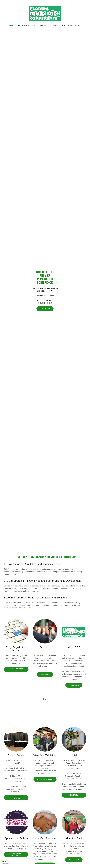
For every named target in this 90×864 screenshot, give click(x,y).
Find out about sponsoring (16, 854)
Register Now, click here (16, 669)
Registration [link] (44, 25)
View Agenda (45, 674)
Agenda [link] (34, 25)
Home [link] (11, 25)
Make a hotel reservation (73, 795)
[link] (45, 13)
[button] (78, 26)
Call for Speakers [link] (22, 25)
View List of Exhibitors (45, 779)
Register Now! (45, 308)
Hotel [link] (70, 25)
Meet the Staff (74, 859)
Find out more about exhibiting (16, 797)
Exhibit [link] (63, 25)
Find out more (74, 685)
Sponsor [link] (55, 25)
